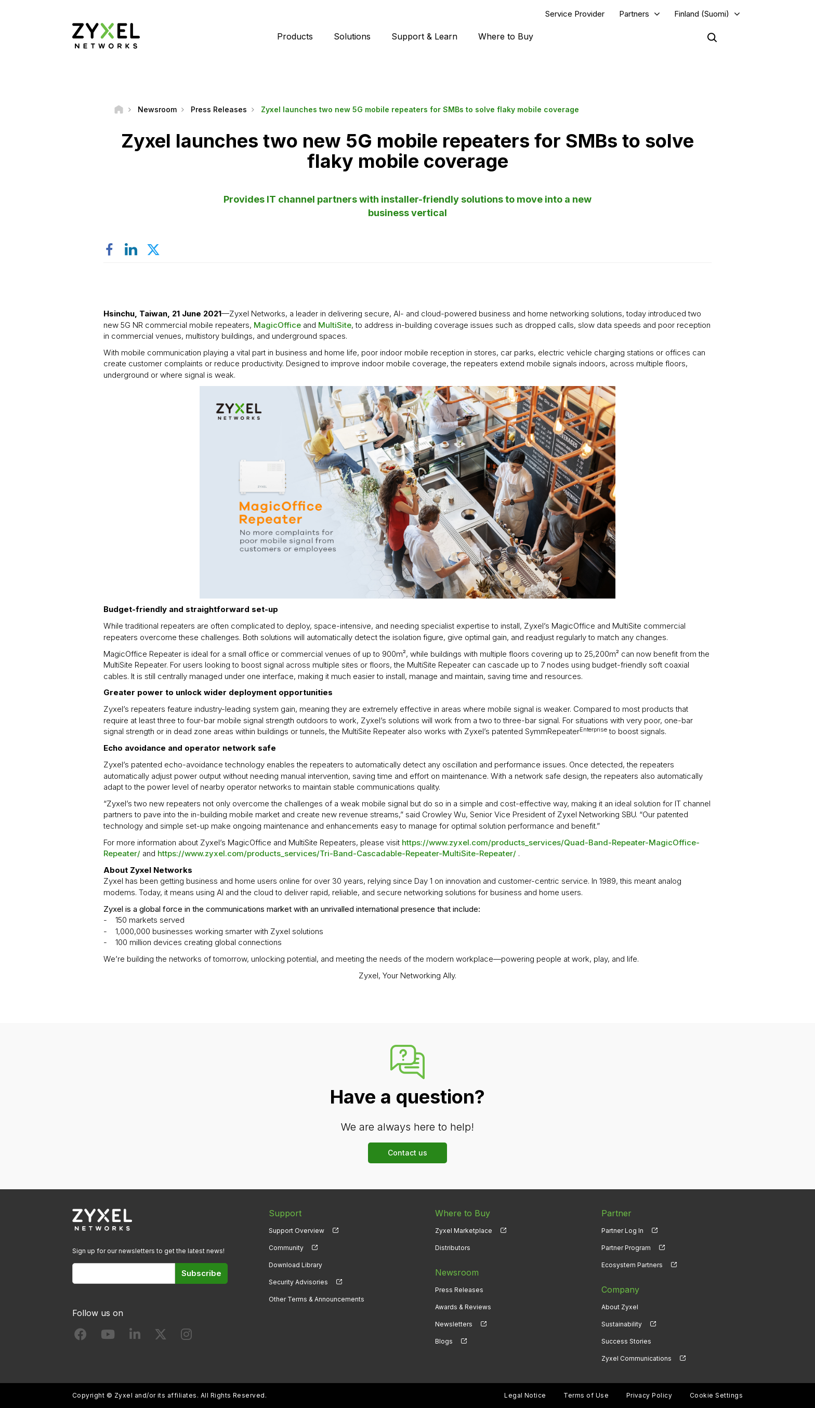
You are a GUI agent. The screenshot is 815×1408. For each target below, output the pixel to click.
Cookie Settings (716, 1395)
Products (295, 36)
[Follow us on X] (160, 1336)
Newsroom (457, 1272)
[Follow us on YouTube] (108, 1336)
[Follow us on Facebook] (80, 1336)
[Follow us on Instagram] (186, 1336)
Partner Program (626, 1248)
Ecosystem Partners (632, 1265)
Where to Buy (505, 36)
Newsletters (453, 1324)
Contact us (407, 1152)
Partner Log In (622, 1230)
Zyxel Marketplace (463, 1230)
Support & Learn (424, 36)
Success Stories (626, 1341)
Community (286, 1248)
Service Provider (574, 14)
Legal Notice (525, 1395)
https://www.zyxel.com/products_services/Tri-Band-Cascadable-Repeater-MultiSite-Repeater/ (336, 853)
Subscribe (201, 1273)
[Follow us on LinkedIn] (134, 1336)
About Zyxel (619, 1307)
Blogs (444, 1341)
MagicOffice (277, 325)
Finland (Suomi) (701, 14)
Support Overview (296, 1230)
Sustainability (621, 1324)
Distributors (452, 1248)
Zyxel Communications (636, 1358)
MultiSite (334, 325)
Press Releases (459, 1290)
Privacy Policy (649, 1395)
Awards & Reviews (463, 1307)
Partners (634, 14)
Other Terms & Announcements (316, 1299)
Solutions (352, 36)
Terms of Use (586, 1395)
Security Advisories (298, 1282)
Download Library (295, 1265)
